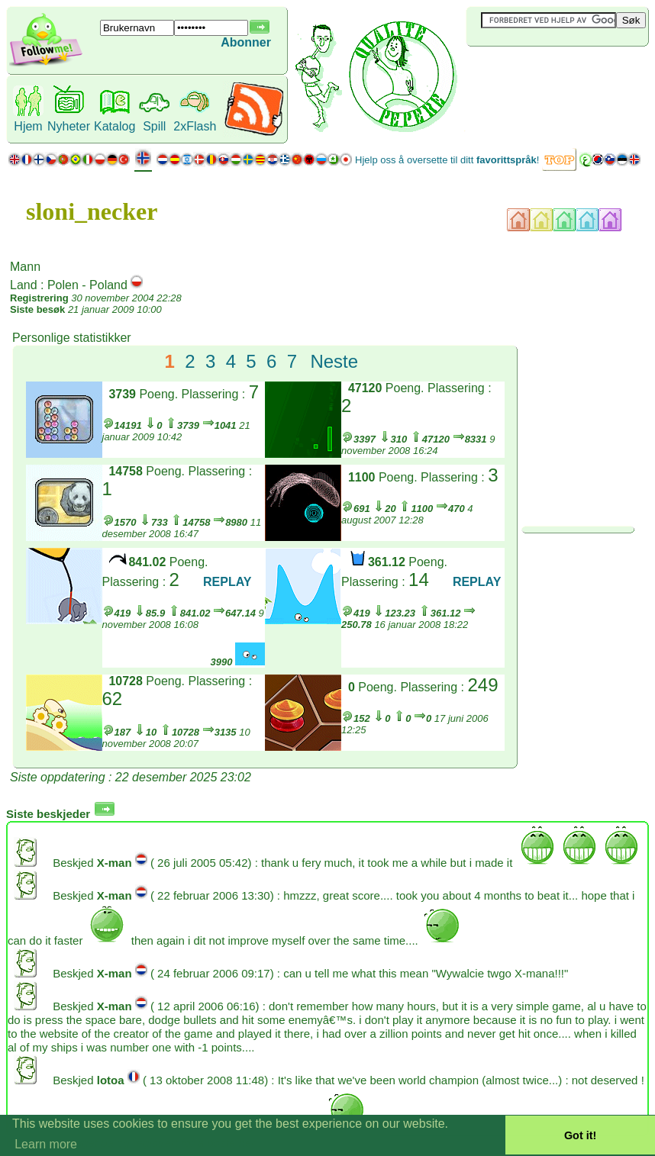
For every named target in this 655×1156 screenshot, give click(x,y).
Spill (154, 126)
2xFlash (194, 126)
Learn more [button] (46, 1144)
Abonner (246, 42)
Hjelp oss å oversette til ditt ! (447, 160)
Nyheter (68, 126)
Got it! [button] (580, 1135)
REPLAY (227, 581)
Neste (334, 361)
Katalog (114, 126)
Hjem (28, 126)
